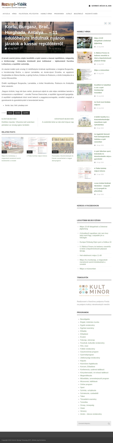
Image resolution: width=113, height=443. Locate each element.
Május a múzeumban (101, 70)
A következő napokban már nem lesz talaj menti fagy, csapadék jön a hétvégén (94, 235)
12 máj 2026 (100, 64)
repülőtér (25, 113)
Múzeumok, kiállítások (88, 381)
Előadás (83, 331)
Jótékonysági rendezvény (90, 358)
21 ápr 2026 (100, 174)
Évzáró (83, 337)
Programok (59, 14)
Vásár (82, 408)
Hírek (14, 14)
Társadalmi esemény (88, 399)
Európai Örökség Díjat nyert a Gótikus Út (95, 242)
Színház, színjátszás (88, 390)
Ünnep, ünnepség (87, 405)
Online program (86, 384)
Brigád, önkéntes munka (89, 322)
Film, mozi (84, 346)
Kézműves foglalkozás (89, 364)
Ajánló (69, 14)
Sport (82, 387)
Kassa (10, 113)
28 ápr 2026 (100, 145)
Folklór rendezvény (87, 349)
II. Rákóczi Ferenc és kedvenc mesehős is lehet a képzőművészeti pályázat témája (95, 249)
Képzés (83, 361)
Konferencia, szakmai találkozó (92, 369)
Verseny (83, 411)
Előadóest (84, 334)
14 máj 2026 (100, 47)
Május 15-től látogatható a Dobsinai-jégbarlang (102, 40)
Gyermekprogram (87, 355)
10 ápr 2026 (100, 194)
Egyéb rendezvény (87, 325)
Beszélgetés (85, 319)
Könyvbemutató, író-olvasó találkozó (94, 373)
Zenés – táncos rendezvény (91, 414)
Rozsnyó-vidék (91, 14)
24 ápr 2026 (100, 162)
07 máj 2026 (100, 73)
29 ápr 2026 (100, 128)
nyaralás (17, 113)
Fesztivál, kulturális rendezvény (92, 343)
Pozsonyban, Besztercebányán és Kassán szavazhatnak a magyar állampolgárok (62, 158)
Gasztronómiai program (89, 352)
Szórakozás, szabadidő (89, 393)
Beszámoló (78, 14)
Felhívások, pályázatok (29, 14)
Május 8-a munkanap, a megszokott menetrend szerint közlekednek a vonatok (11, 158)
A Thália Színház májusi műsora (37, 156)
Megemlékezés (86, 375)
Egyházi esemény (87, 328)
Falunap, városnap (87, 340)
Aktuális (6, 14)
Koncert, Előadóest (87, 367)
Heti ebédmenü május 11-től (91, 255)
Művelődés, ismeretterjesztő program (94, 378)
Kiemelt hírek (46, 14)
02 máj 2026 (100, 108)
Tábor (82, 396)
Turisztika (84, 402)
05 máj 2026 (100, 96)
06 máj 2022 (12, 49)
